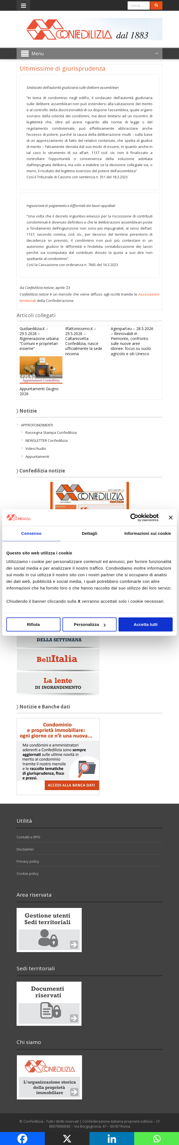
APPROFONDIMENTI (37, 425)
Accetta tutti (146, 624)
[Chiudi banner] (171, 517)
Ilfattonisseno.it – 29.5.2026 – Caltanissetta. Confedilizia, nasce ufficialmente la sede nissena (83, 341)
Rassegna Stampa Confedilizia (51, 432)
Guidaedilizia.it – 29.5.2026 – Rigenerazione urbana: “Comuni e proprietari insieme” (39, 338)
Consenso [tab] (31, 533)
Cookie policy (28, 873)
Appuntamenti (37, 456)
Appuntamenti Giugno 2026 (39, 391)
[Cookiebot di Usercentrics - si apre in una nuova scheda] (134, 517)
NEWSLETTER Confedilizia (46, 440)
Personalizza (90, 624)
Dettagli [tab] (89, 533)
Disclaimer (25, 849)
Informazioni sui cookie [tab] (147, 533)
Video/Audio (35, 448)
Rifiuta (33, 624)
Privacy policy (28, 861)
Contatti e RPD (28, 837)
